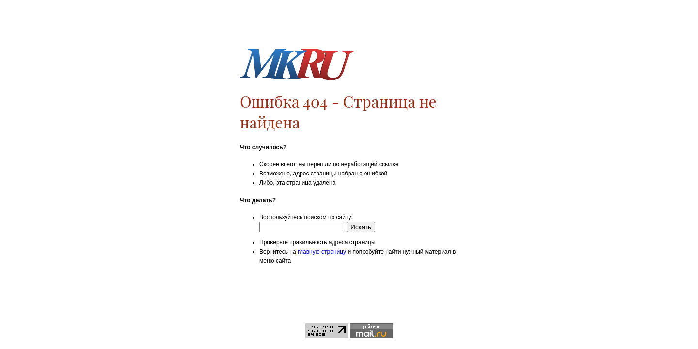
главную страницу (322, 251)
